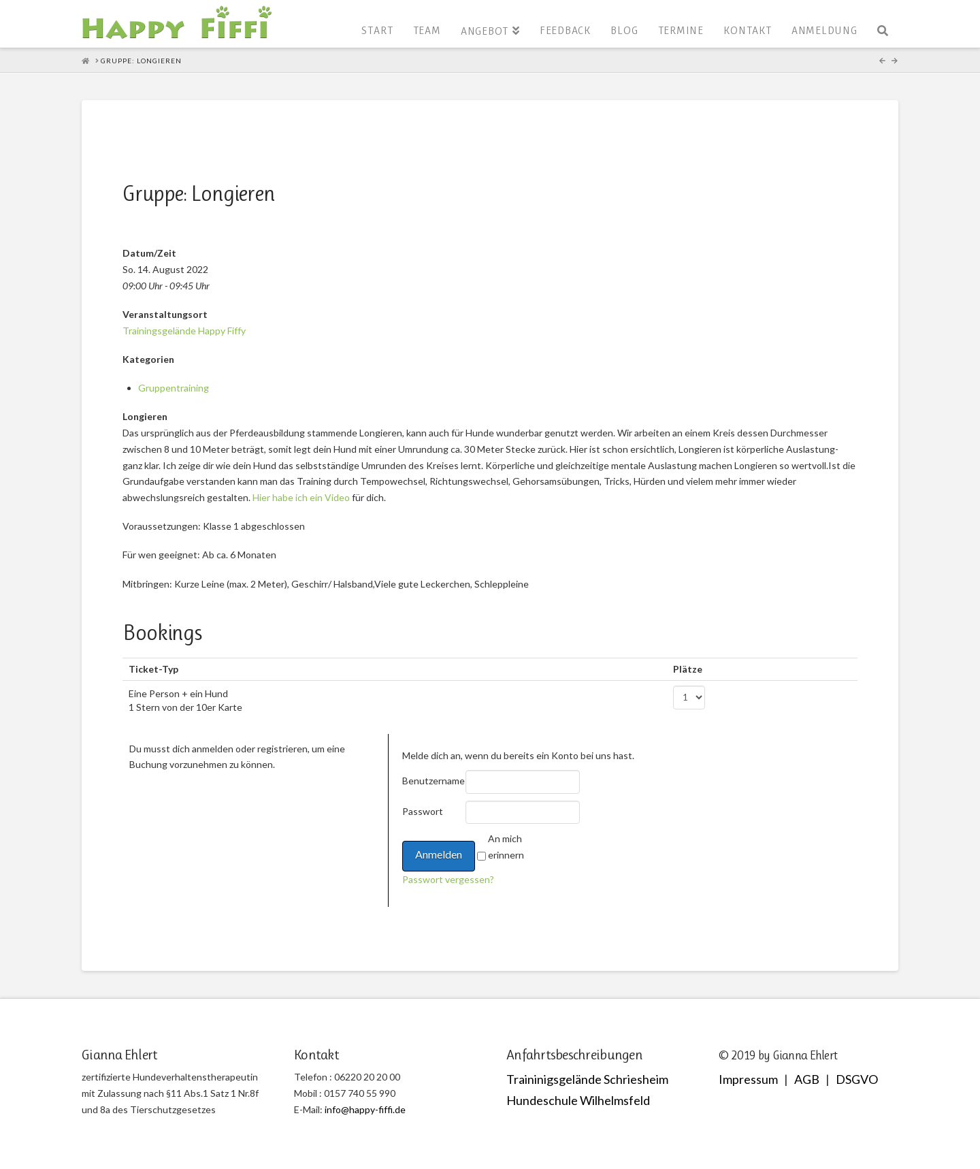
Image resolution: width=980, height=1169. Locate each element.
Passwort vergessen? (448, 879)
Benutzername (432, 780)
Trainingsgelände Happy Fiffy (184, 330)
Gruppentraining (173, 388)
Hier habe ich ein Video (301, 497)
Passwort (422, 811)
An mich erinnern (506, 847)
